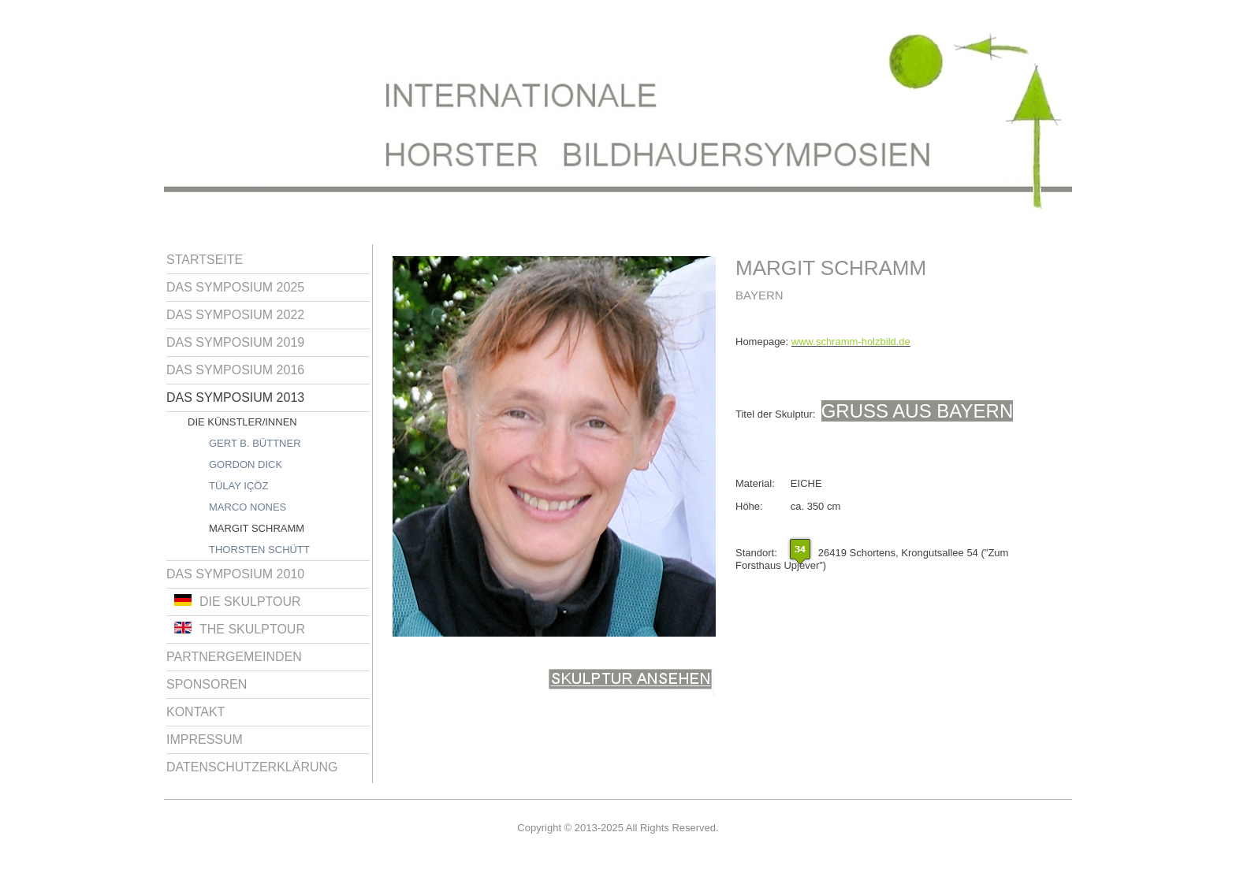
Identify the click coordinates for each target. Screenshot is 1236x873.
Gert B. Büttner (255, 443)
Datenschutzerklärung (252, 767)
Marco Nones (247, 507)
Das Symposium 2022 (235, 314)
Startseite (204, 259)
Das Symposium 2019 (235, 342)
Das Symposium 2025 (235, 287)
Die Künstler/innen (242, 422)
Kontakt (195, 712)
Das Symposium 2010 (235, 574)
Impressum (204, 739)
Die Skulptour (237, 601)
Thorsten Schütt (259, 549)
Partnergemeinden (234, 656)
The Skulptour (239, 629)
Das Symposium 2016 (235, 370)
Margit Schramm (256, 528)
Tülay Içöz (238, 486)
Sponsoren (206, 684)
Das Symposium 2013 (235, 397)
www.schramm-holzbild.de (850, 341)
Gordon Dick (245, 464)
